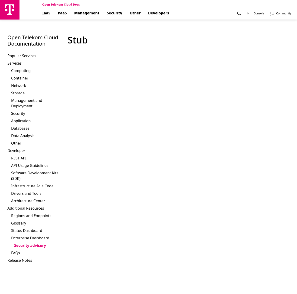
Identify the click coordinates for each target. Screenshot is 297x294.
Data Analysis (22, 135)
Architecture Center (28, 200)
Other (16, 143)
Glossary (18, 223)
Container (19, 78)
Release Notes (19, 260)
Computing (21, 70)
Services (14, 63)
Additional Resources (25, 208)
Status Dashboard (26, 230)
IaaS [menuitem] (46, 13)
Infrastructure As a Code (32, 185)
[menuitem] (239, 15)
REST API (18, 158)
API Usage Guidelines (29, 165)
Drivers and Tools (26, 193)
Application (21, 120)
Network (18, 85)
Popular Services (21, 55)
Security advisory (30, 245)
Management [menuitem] (86, 13)
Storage (18, 93)
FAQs (15, 252)
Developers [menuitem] (158, 13)
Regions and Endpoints (31, 215)
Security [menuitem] (114, 13)
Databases (20, 128)
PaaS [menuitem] (62, 13)
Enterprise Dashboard (30, 238)
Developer (16, 150)
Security (18, 113)
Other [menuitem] (135, 13)
